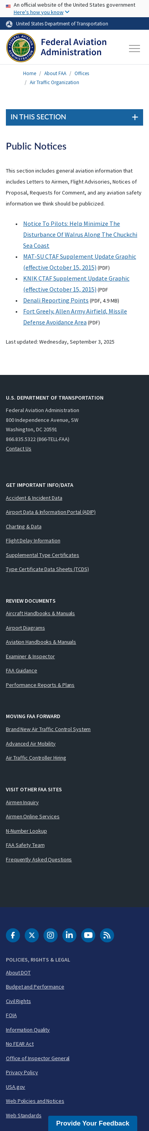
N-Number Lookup (26, 830)
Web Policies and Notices (35, 1100)
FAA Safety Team (25, 844)
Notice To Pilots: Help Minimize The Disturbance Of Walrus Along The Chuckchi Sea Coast (80, 234)
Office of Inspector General (37, 1058)
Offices (81, 73)
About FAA (55, 73)
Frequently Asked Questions (39, 859)
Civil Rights (18, 1001)
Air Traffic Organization (54, 82)
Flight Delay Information (33, 540)
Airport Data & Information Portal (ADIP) (51, 511)
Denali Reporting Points (56, 300)
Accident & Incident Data (34, 497)
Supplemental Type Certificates (42, 554)
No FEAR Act (20, 1043)
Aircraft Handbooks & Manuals (40, 613)
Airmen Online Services (33, 816)
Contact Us (18, 448)
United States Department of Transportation (62, 23)
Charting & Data (24, 526)
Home (29, 73)
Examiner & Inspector (30, 656)
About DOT (18, 972)
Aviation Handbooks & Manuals (41, 641)
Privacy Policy (22, 1072)
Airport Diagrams (25, 627)
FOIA (11, 1015)
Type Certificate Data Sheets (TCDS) (47, 569)
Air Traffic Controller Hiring (36, 757)
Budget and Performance (35, 986)
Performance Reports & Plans (40, 684)
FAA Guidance (21, 670)
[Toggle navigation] (135, 48)
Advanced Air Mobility (31, 743)
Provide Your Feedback (92, 1123)
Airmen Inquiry (22, 802)
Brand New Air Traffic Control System (48, 729)
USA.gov (15, 1086)
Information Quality (28, 1029)
